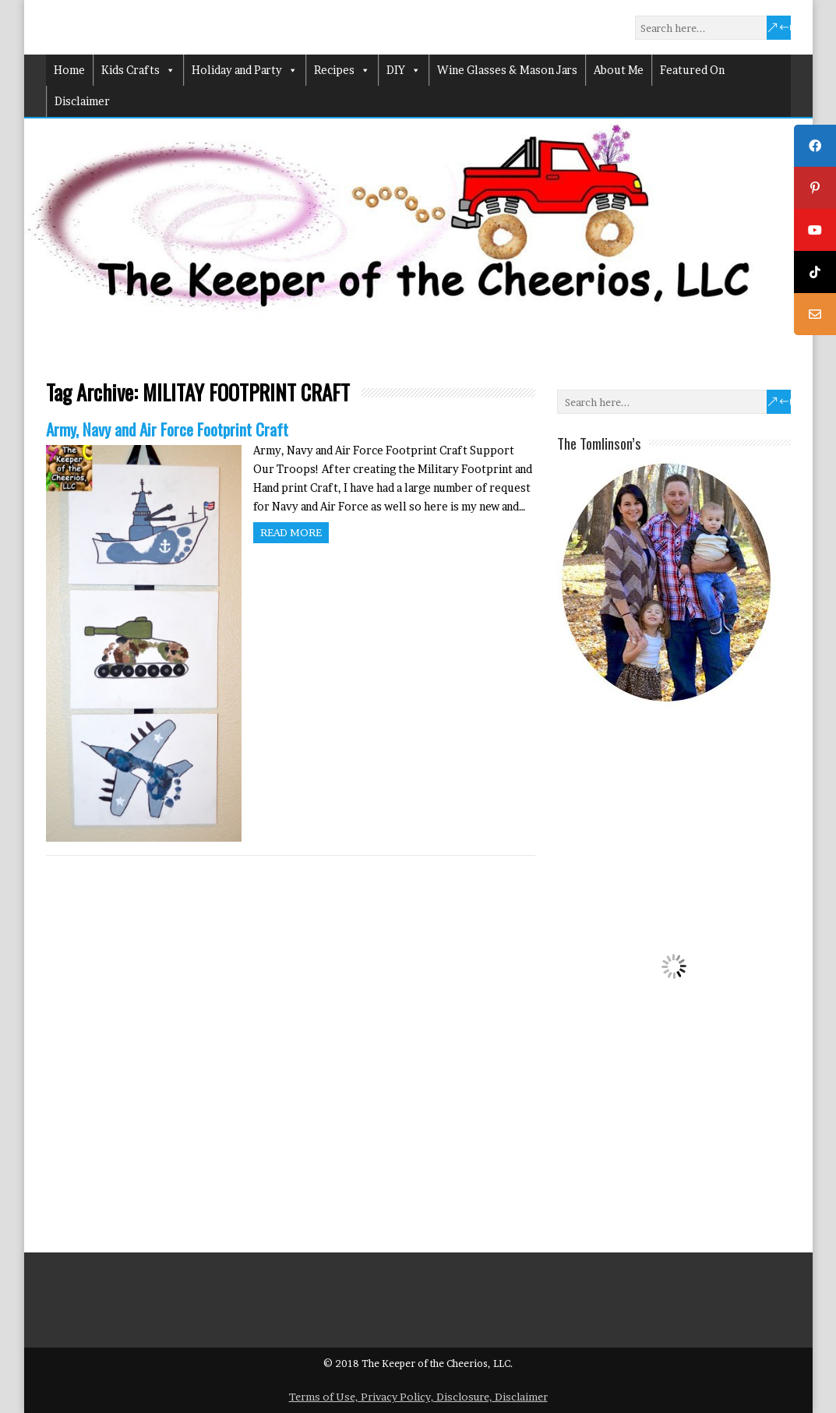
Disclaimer (82, 101)
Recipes (342, 70)
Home (69, 69)
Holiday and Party (245, 70)
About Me (619, 69)
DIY (403, 70)
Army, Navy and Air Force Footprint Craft (167, 429)
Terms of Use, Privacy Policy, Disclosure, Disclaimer (418, 1396)
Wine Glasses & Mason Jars (507, 69)
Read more (291, 532)
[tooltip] (815, 146)
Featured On (692, 69)
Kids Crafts (138, 70)
